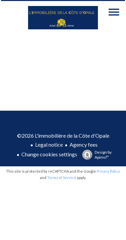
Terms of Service (61, 177)
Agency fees (84, 144)
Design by (95, 155)
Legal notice (49, 144)
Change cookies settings (49, 154)
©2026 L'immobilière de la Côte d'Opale (63, 135)
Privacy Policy (108, 171)
